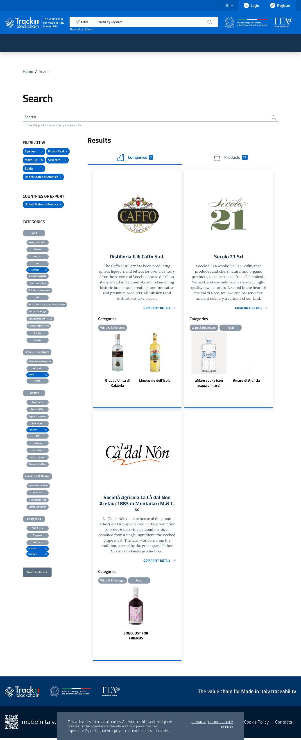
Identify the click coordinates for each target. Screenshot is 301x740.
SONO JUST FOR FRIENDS (136, 638)
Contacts (283, 724)
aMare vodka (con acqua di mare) (209, 384)
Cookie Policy (220, 722)
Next (271, 361)
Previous (186, 361)
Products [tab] (230, 158)
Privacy (198, 722)
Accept (227, 727)
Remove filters (37, 572)
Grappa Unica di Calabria (117, 384)
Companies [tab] (135, 158)
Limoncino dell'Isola (154, 381)
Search (31, 117)
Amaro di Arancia (246, 381)
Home (28, 71)
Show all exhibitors (81, 29)
